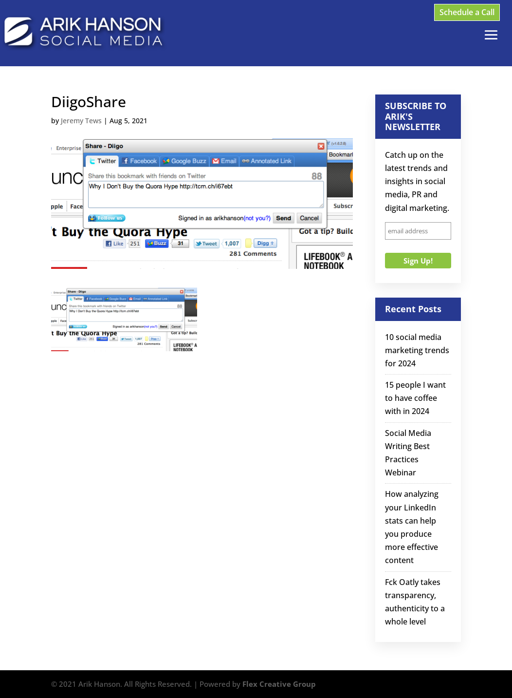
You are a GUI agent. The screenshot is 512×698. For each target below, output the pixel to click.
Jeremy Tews (81, 120)
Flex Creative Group (279, 684)
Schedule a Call (466, 12)
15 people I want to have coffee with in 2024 (415, 397)
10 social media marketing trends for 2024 (417, 350)
